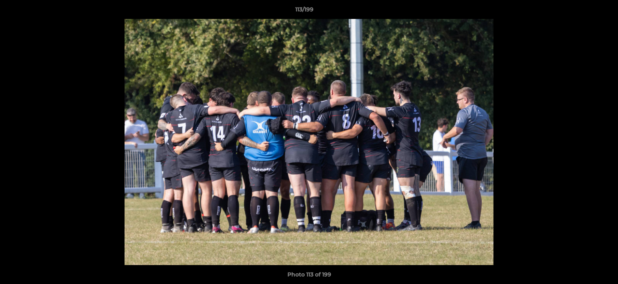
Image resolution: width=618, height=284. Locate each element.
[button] (585, 11)
